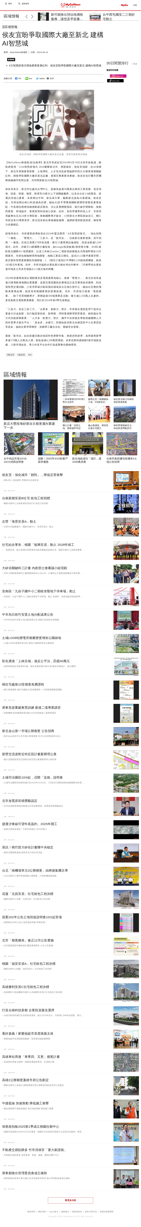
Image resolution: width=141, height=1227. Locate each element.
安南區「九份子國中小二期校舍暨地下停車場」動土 (39, 590)
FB (17, 81)
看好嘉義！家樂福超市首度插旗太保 (27, 1032)
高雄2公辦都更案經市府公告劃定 (25, 1079)
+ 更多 (134, 66)
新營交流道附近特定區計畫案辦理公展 (29, 753)
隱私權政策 (77, 1211)
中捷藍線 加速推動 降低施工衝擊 (25, 1102)
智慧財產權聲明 (107, 1211)
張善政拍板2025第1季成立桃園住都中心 (30, 1125)
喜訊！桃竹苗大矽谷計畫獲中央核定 (27, 846)
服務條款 (65, 1211)
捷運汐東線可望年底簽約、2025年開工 (29, 823)
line (28, 81)
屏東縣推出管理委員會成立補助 (24, 1172)
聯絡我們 (31, 1211)
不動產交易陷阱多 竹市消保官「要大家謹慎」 (34, 1148)
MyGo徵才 (53, 1211)
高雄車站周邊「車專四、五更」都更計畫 (31, 1055)
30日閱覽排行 (117, 65)
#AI (30, 354)
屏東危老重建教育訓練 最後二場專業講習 (31, 706)
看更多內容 (70, 1199)
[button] (28, 16)
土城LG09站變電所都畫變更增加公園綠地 (31, 636)
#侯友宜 (21, 354)
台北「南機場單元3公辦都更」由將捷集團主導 (35, 869)
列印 (50, 81)
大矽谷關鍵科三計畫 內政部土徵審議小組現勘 (34, 567)
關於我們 (42, 1211)
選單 (10, 5)
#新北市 (10, 354)
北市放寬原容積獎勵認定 (19, 799)
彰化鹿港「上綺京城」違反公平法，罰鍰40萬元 (36, 660)
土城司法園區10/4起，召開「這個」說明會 (32, 776)
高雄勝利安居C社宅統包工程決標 (25, 986)
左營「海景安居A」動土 (19, 520)
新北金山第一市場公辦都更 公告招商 (28, 730)
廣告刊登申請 (91, 1211)
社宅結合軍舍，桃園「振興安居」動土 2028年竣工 (38, 543)
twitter (40, 81)
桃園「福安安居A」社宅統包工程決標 (28, 962)
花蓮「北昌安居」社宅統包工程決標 (27, 892)
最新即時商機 (112, 72)
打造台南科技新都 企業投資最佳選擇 (28, 1009)
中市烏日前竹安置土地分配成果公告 (27, 613)
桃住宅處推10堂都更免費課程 (23, 683)
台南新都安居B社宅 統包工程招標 (26, 497)
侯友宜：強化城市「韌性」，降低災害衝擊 (32, 474)
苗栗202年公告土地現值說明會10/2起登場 (32, 916)
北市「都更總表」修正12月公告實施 (28, 939)
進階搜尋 (25, 5)
